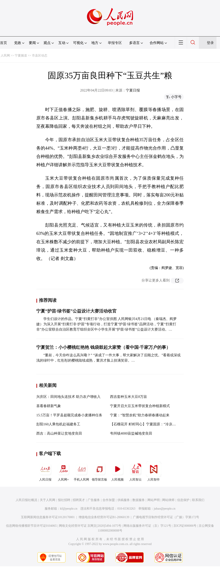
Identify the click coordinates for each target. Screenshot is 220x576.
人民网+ (63, 471)
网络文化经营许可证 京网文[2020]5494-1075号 (90, 525)
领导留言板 (99, 471)
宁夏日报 (133, 90)
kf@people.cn (68, 508)
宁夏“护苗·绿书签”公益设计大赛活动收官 (76, 311)
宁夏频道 (21, 55)
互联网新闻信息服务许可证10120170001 (48, 517)
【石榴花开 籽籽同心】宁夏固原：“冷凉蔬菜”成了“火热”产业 (157, 424)
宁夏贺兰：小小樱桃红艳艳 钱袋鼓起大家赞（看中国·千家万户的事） (103, 347)
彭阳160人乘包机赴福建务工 (58, 424)
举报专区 (115, 43)
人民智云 (135, 471)
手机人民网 (81, 471)
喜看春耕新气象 (48, 406)
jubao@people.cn (164, 508)
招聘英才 (79, 500)
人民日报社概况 (26, 500)
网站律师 (168, 500)
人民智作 (153, 471)
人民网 (5, 55)
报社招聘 (64, 500)
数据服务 (138, 500)
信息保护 (183, 500)
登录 (210, 43)
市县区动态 (39, 55)
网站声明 (153, 500)
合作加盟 (109, 500)
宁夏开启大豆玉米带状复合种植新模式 (140, 406)
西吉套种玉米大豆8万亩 (128, 397)
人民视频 (117, 471)
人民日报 (45, 471)
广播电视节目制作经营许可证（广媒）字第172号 (166, 517)
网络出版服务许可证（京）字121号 (147, 525)
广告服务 (94, 500)
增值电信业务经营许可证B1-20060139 (104, 517)
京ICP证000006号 (185, 525)
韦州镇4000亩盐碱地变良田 (131, 433)
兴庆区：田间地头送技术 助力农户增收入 (68, 397)
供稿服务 (123, 500)
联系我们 (198, 500)
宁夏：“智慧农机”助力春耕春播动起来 (139, 415)
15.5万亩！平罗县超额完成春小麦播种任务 (69, 415)
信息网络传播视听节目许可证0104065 (31, 525)
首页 (3, 43)
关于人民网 (47, 500)
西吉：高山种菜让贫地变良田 (59, 433)
